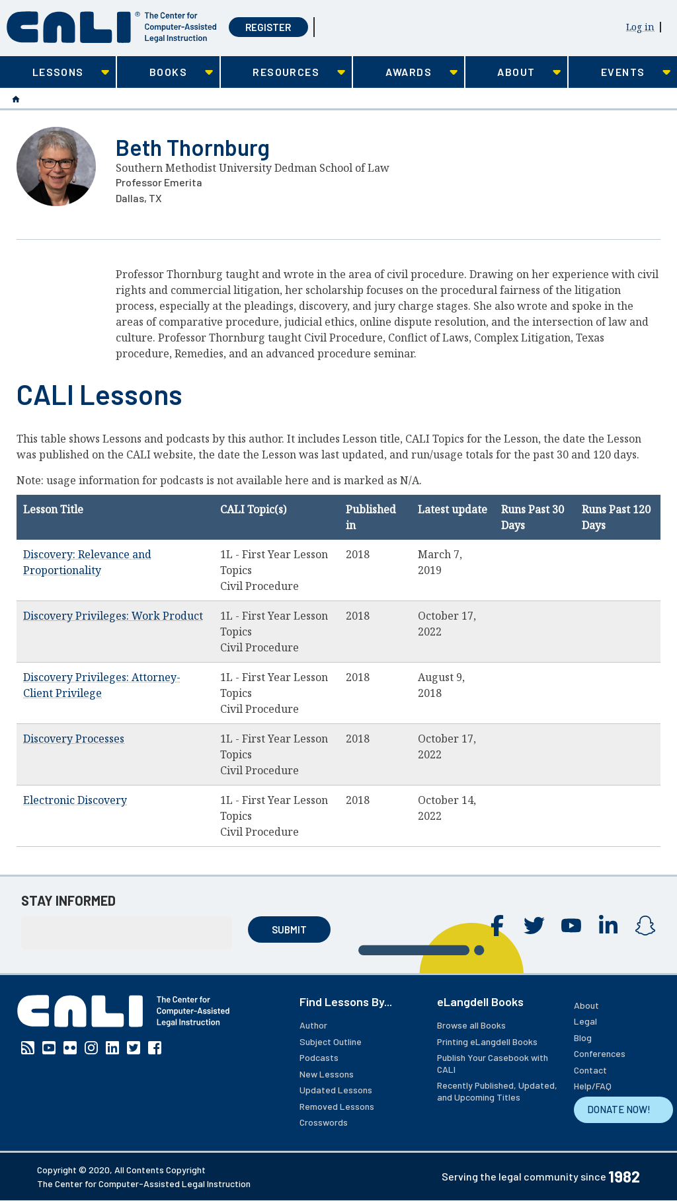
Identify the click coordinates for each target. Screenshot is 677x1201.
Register (268, 27)
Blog (583, 1037)
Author (313, 1025)
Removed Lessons (336, 1106)
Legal (585, 1021)
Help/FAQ (593, 1085)
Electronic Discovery (75, 800)
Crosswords (323, 1122)
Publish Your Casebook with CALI (492, 1063)
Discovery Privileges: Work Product (113, 615)
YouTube (571, 925)
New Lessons (326, 1073)
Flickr (70, 1047)
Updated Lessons (335, 1089)
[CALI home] (112, 27)
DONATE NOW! (619, 1109)
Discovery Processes (73, 738)
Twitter (534, 925)
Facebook (497, 925)
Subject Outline (330, 1041)
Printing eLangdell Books (487, 1041)
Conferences (599, 1053)
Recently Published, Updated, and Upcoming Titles (497, 1091)
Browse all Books (471, 1025)
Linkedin (608, 925)
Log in (640, 26)
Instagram (645, 925)
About (586, 1005)
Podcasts (318, 1057)
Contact (590, 1069)
